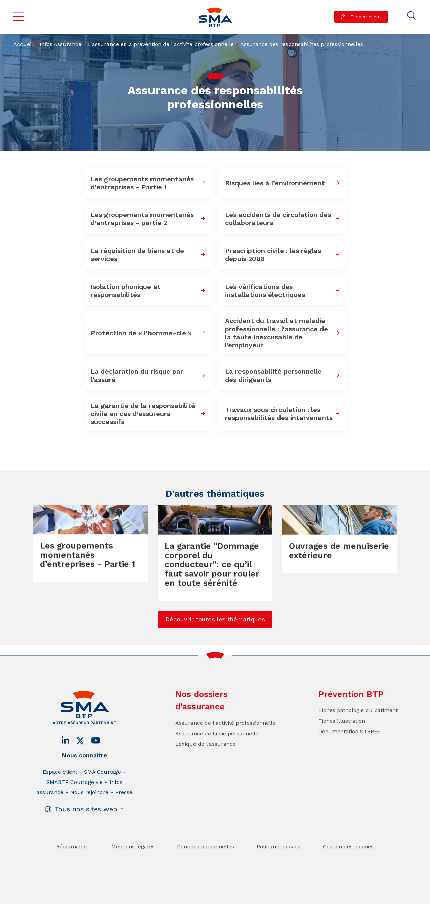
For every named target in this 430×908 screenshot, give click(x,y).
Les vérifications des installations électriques (265, 291)
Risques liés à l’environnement (275, 183)
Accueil (23, 44)
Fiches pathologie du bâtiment (358, 724)
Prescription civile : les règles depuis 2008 (273, 255)
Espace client (365, 16)
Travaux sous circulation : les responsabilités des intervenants (279, 414)
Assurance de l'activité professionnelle (225, 737)
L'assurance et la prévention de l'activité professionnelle (161, 44)
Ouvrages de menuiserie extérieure (339, 564)
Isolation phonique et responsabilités (126, 291)
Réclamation (72, 860)
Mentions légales (133, 860)
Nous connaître (84, 769)
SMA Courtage (102, 786)
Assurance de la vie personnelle (216, 747)
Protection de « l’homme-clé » (141, 333)
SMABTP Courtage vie (74, 796)
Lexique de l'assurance (205, 758)
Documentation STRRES (349, 745)
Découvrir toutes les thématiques (215, 633)
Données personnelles (205, 860)
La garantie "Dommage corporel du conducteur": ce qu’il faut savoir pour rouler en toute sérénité (212, 578)
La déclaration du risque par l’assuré (137, 375)
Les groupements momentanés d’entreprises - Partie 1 (142, 183)
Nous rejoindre (89, 806)
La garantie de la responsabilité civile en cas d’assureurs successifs (143, 414)
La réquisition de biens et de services (137, 255)
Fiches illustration (341, 735)
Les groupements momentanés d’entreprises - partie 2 (142, 219)
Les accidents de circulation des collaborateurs (278, 219)
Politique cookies (278, 860)
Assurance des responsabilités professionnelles (301, 44)
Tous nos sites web (86, 823)
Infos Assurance (60, 44)
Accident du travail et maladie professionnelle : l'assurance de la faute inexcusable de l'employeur (276, 333)
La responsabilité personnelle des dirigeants (273, 375)
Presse (123, 806)
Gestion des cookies (348, 860)
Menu (19, 17)
